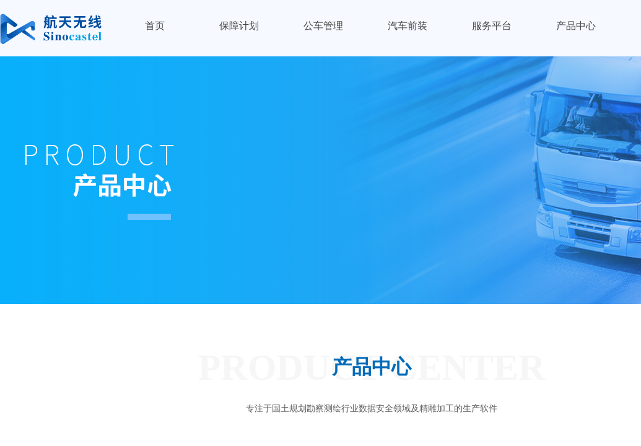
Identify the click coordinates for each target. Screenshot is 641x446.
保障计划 (239, 25)
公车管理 (323, 25)
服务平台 (492, 25)
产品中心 (576, 25)
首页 (155, 25)
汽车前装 (407, 25)
